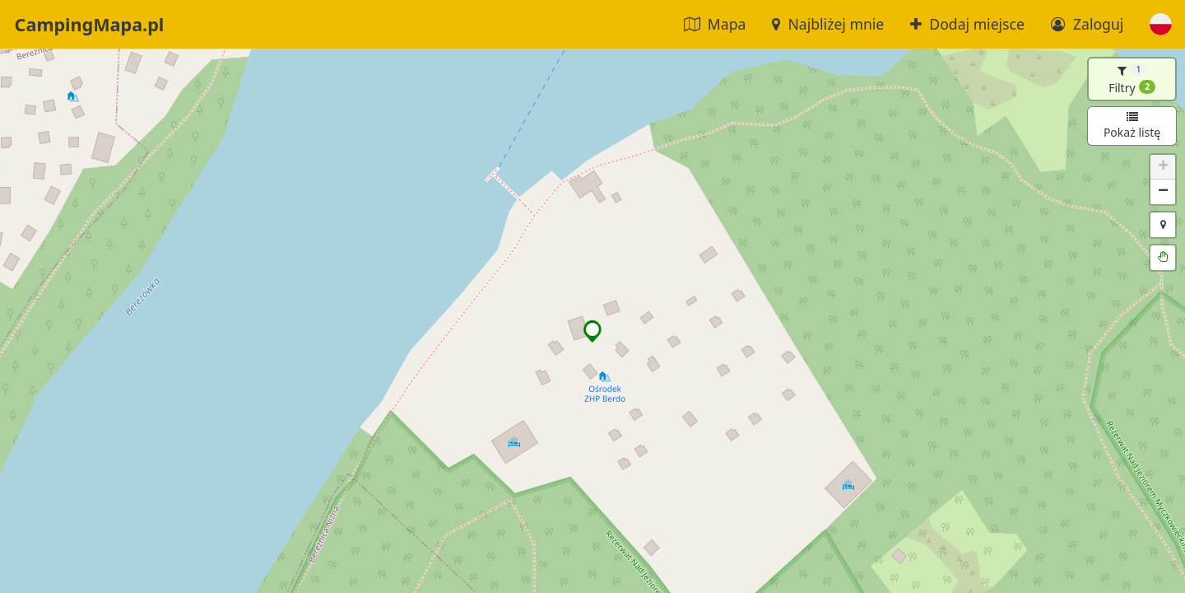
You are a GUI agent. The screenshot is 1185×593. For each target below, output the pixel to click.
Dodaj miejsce (967, 24)
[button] (1160, 24)
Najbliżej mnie (828, 24)
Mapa (715, 24)
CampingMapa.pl (90, 24)
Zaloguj (1087, 24)
